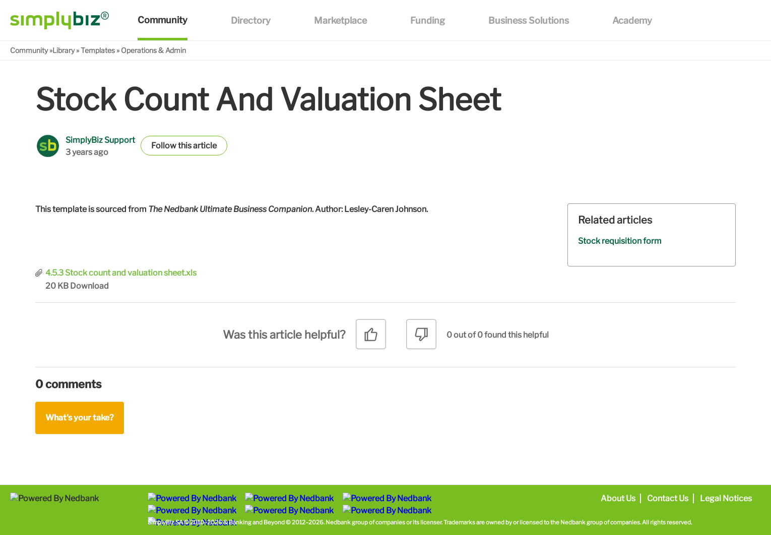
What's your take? (79, 417)
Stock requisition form (620, 241)
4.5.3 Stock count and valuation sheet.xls (121, 273)
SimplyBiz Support (100, 140)
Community (29, 50)
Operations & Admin (153, 50)
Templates (98, 50)
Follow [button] (163, 145)
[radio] (371, 338)
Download (89, 286)
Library (63, 50)
